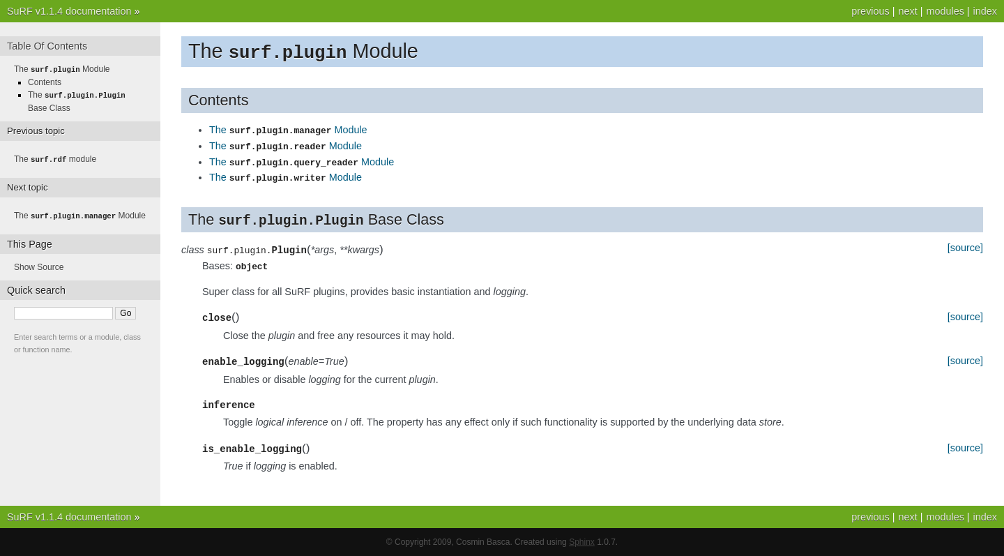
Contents (44, 82)
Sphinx (582, 542)
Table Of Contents (47, 46)
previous (870, 11)
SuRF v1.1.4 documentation (69, 11)
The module (55, 158)
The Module (288, 131)
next (907, 11)
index (985, 11)
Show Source (38, 264)
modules (945, 11)
